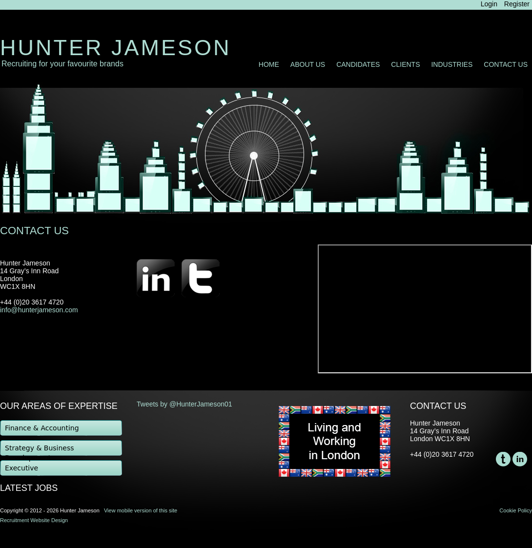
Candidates (358, 64)
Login (489, 4)
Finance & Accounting (42, 428)
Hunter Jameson (115, 48)
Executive (21, 468)
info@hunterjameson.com (39, 310)
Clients (405, 64)
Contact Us (506, 64)
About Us (307, 64)
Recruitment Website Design (34, 520)
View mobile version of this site (140, 510)
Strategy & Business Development (39, 450)
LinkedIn (519, 459)
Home (269, 64)
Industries (451, 64)
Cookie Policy (515, 510)
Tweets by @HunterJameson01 (184, 404)
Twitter (503, 459)
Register (517, 4)
